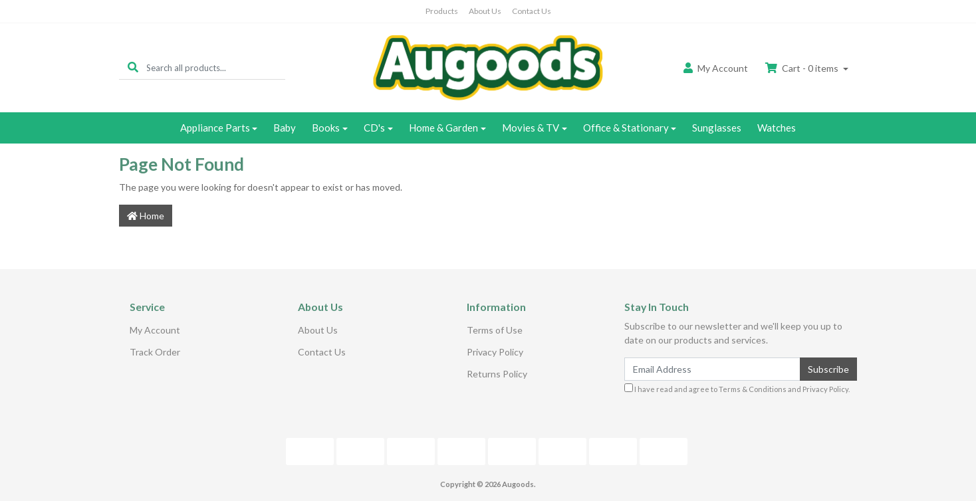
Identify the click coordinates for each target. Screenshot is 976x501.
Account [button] (715, 68)
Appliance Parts (215, 128)
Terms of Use (495, 330)
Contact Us (531, 11)
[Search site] (133, 67)
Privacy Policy (495, 351)
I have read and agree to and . (737, 388)
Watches (776, 128)
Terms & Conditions (753, 389)
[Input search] (215, 67)
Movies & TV (530, 128)
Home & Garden (443, 128)
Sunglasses (716, 128)
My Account (155, 330)
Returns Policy (497, 373)
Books (326, 128)
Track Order (155, 351)
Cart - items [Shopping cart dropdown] (802, 68)
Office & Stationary (626, 128)
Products (442, 11)
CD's (374, 128)
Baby (284, 128)
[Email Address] (712, 369)
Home (145, 215)
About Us (485, 11)
